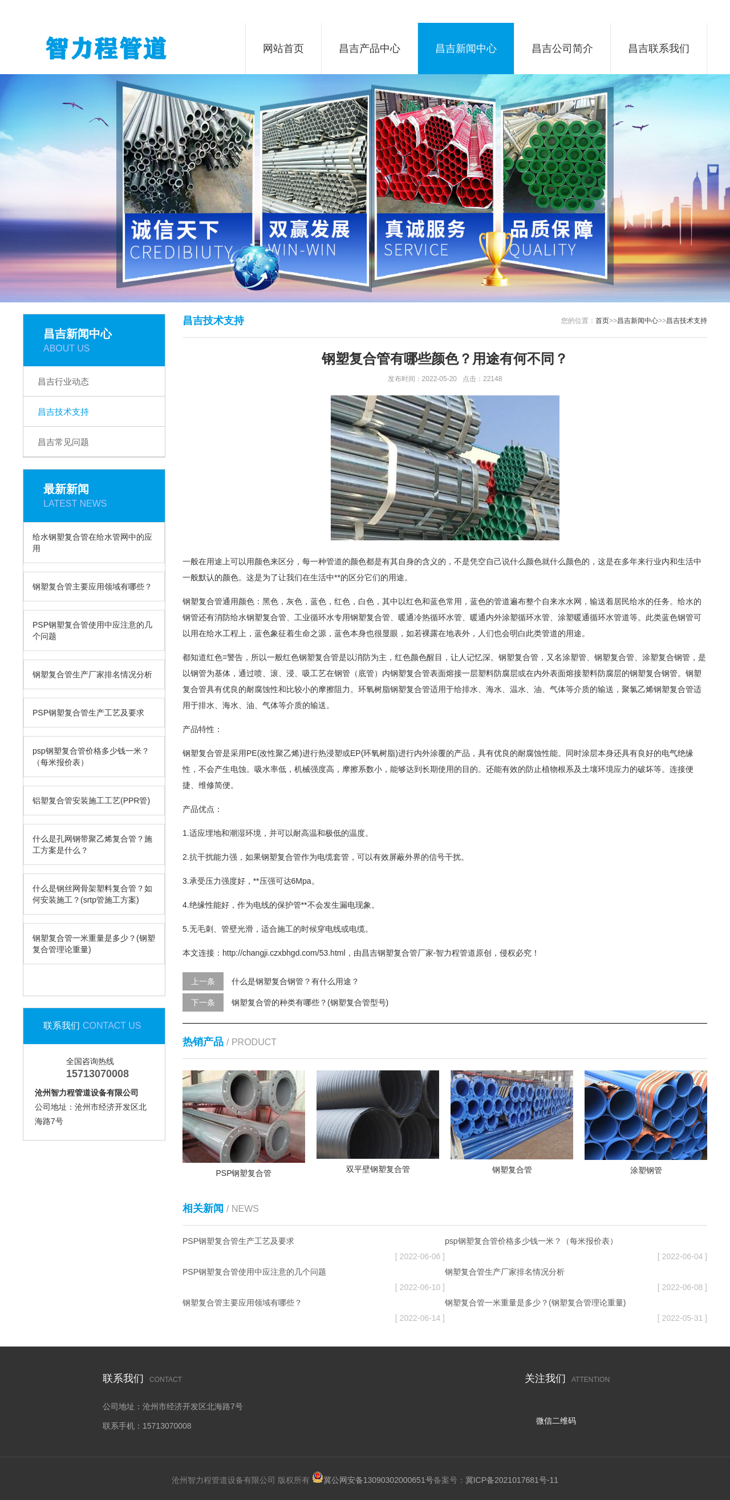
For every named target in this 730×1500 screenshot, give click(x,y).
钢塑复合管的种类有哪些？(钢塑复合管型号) (310, 1002)
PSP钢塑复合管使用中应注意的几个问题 (92, 630)
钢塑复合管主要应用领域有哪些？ (92, 586)
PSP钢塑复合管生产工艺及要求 (88, 712)
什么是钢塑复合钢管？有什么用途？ (295, 981)
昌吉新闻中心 (466, 48)
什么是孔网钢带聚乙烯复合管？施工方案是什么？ (92, 844)
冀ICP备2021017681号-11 (511, 1480)
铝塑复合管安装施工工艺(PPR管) (91, 800)
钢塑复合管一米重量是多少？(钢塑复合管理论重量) (94, 943)
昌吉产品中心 (369, 48)
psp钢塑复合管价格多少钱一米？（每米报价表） (91, 756)
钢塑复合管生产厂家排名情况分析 (92, 674)
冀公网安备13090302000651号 (378, 1480)
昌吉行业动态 (63, 381)
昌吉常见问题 (63, 442)
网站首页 (283, 48)
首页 (602, 321)
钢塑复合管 (202, 601)
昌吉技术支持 (63, 412)
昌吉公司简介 (562, 48)
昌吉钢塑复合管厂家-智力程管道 (419, 952)
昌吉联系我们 (659, 48)
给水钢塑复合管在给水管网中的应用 (92, 542)
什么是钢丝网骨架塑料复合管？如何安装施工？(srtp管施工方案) (92, 894)
